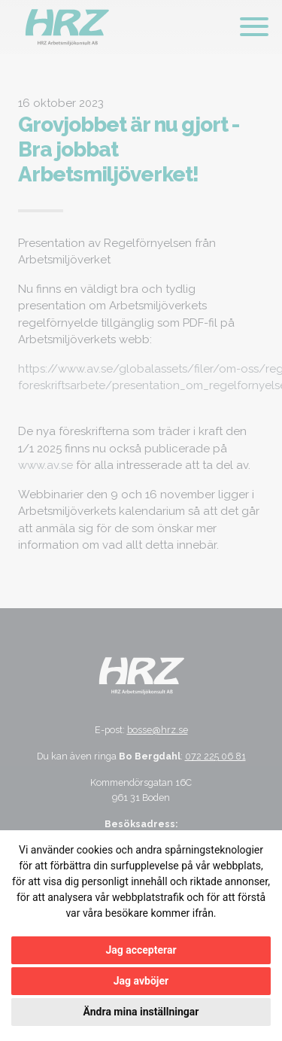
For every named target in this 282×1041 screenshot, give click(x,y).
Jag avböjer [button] (141, 981)
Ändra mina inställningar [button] (141, 1012)
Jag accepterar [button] (140, 950)
